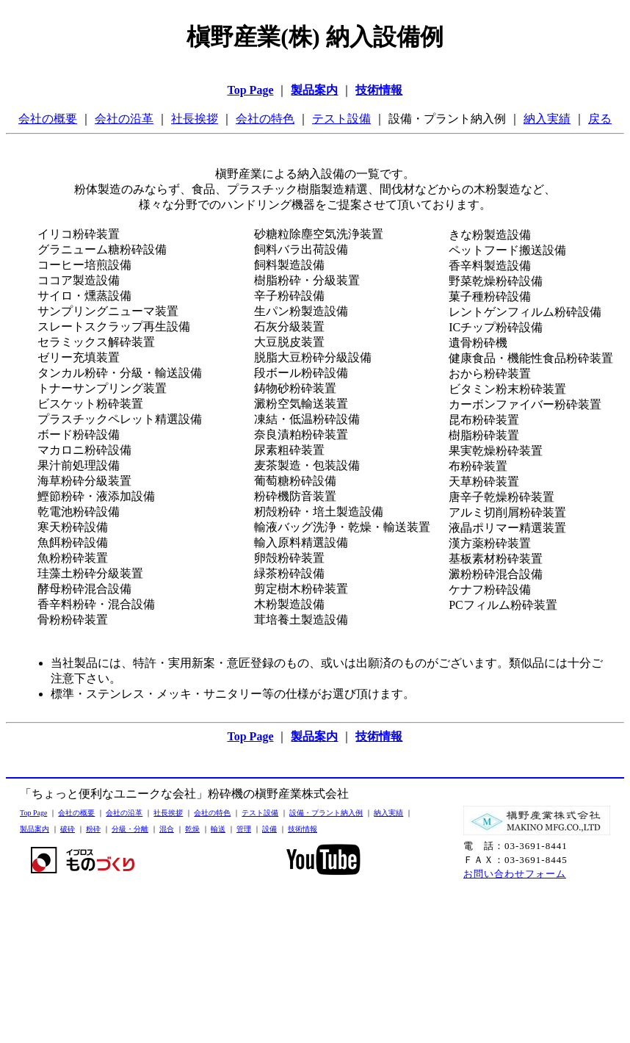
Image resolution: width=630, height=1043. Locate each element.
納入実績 (547, 118)
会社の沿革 (124, 118)
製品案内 (34, 829)
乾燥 (192, 829)
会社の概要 (47, 118)
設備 (269, 829)
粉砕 (93, 829)
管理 (243, 829)
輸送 (218, 829)
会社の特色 (265, 118)
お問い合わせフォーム (514, 873)
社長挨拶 (194, 118)
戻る (600, 118)
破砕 (67, 829)
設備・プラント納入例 (326, 813)
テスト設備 (341, 118)
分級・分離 (130, 829)
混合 (166, 829)
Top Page (33, 813)
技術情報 (302, 829)
